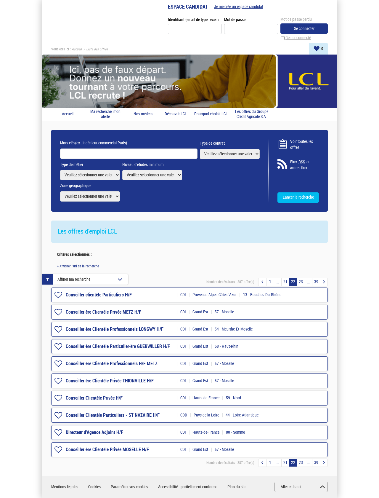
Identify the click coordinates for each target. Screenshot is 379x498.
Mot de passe (234, 19)
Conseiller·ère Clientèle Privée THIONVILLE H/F (110, 381)
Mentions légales (64, 486)
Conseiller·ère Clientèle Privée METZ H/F (103, 312)
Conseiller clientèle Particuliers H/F (99, 295)
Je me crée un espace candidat (238, 6)
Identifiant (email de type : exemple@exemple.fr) (195, 19)
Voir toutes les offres (301, 144)
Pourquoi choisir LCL (211, 114)
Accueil (77, 49)
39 (316, 282)
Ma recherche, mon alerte (105, 114)
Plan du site (236, 486)
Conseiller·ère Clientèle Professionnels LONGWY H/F (114, 329)
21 (285, 282)
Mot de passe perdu (296, 19)
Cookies (94, 486)
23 (301, 282)
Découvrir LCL (176, 114)
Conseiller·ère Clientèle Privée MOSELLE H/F (107, 449)
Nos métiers (143, 114)
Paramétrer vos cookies (129, 486)
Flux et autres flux (299, 165)
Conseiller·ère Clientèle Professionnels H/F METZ (112, 363)
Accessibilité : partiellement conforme (187, 486)
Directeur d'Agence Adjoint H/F (94, 432)
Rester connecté (298, 38)
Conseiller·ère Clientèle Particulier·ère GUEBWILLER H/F (118, 346)
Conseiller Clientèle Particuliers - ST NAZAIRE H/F (113, 415)
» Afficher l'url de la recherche (78, 266)
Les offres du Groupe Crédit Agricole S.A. (251, 114)
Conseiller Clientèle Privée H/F (94, 398)
